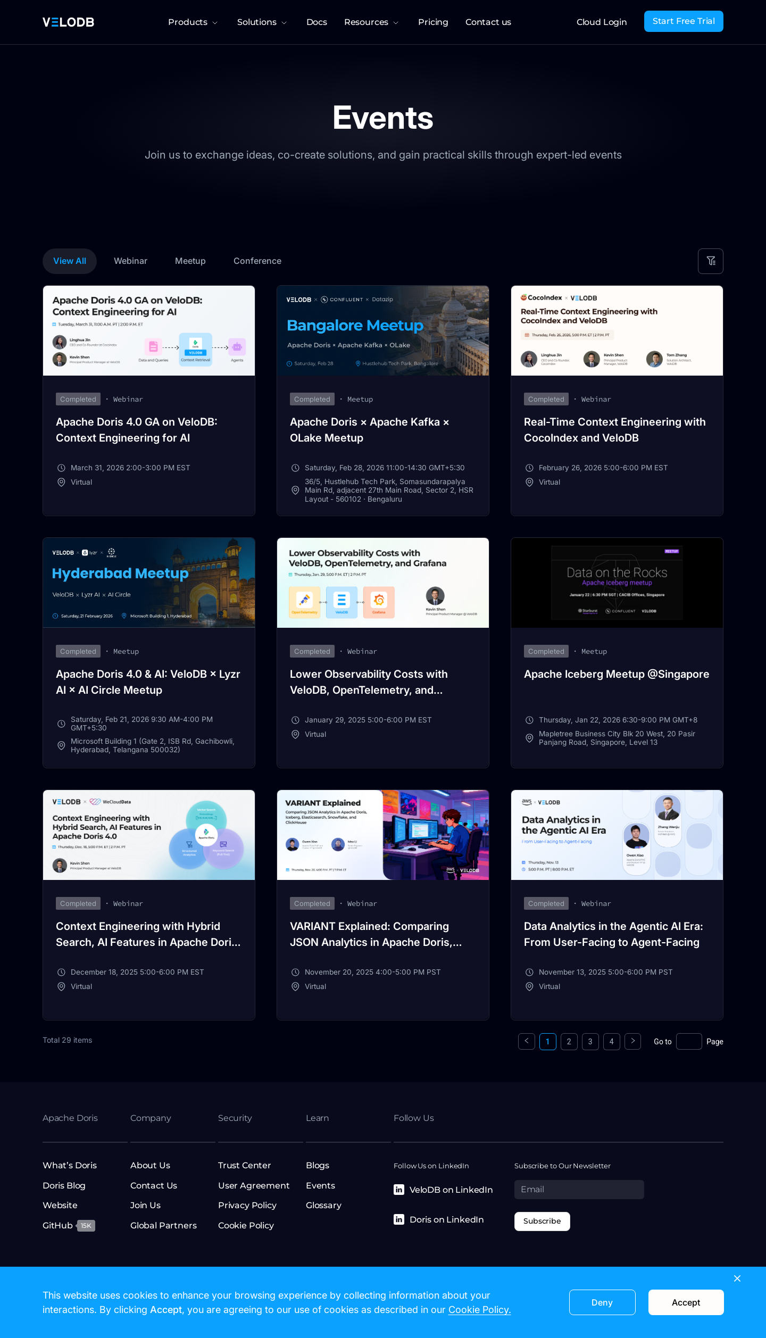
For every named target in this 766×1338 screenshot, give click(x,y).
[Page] (689, 1041)
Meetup (190, 260)
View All (69, 260)
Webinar (130, 260)
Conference (257, 260)
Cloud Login (602, 22)
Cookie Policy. (479, 1309)
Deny (602, 1302)
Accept (686, 1302)
